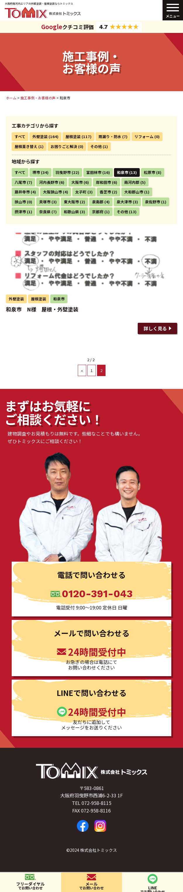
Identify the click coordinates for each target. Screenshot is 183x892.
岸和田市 (103, 182)
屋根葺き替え (26, 146)
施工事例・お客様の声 (38, 97)
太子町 (81, 192)
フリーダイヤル (30, 885)
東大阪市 (71, 202)
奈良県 (45, 211)
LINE (152, 888)
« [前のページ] (82, 370)
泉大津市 (124, 202)
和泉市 (122, 172)
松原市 (149, 172)
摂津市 (20, 211)
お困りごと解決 (64, 146)
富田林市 (93, 172)
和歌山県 (71, 211)
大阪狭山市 (52, 192)
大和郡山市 (133, 192)
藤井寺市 (22, 192)
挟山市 (20, 202)
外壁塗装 (40, 136)
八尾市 (20, 182)
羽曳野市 (63, 172)
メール (91, 885)
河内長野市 (48, 182)
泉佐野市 (152, 202)
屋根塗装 (73, 136)
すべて (20, 136)
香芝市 (105, 192)
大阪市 (77, 182)
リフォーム (143, 136)
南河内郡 (131, 182)
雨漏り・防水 (110, 136)
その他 (96, 146)
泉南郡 (97, 202)
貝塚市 (45, 202)
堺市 (36, 172)
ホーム (11, 97)
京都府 (97, 211)
